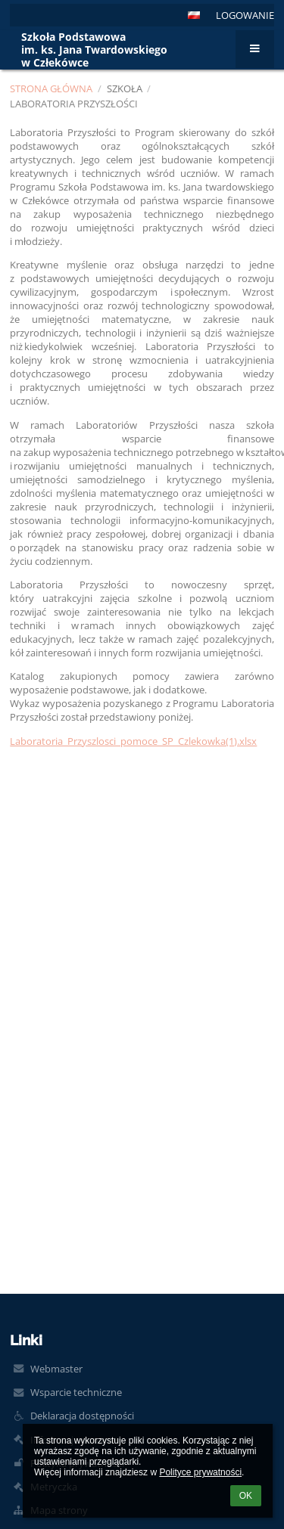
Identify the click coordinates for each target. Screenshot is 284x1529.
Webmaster (56, 1368)
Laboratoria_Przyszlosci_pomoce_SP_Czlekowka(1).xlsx (133, 741)
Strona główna (51, 88)
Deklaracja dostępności (82, 1415)
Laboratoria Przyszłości (74, 103)
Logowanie (245, 15)
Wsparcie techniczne (76, 1392)
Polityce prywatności (200, 1472)
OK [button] (245, 1495)
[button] (194, 15)
